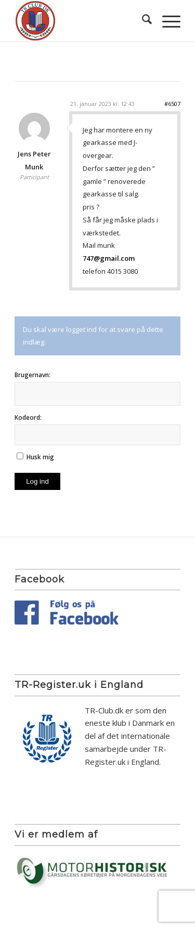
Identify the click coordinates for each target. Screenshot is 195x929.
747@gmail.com (109, 258)
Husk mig (40, 457)
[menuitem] (142, 21)
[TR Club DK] (81, 21)
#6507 (172, 104)
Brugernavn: (32, 374)
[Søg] (142, 21)
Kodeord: (28, 417)
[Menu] (166, 21)
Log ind (37, 481)
